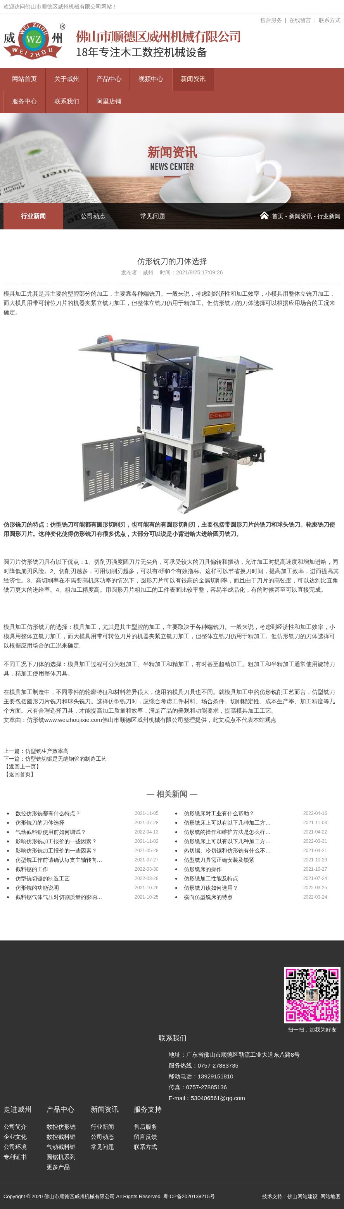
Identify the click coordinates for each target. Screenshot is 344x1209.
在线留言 (300, 20)
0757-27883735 (218, 1065)
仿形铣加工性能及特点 (211, 878)
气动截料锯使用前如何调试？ (51, 832)
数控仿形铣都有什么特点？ (48, 813)
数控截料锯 (61, 1136)
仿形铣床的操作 (203, 869)
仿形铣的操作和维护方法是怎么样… (227, 832)
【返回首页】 (19, 774)
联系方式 (330, 20)
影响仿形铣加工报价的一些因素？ (56, 841)
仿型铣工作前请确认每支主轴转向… (59, 860)
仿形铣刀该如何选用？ (211, 888)
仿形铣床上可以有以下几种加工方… (227, 823)
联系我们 (66, 101)
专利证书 (15, 1157)
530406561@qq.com (218, 1098)
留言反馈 (145, 1136)
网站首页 (24, 79)
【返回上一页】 (22, 766)
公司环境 (15, 1147)
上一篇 (36, 751)
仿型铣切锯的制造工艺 (43, 878)
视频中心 (150, 79)
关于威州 (66, 79)
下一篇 (55, 759)
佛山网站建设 (302, 1196)
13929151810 (215, 1076)
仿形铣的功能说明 (37, 888)
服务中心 (24, 101)
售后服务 (271, 20)
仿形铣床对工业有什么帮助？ (219, 813)
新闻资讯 (193, 79)
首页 (271, 216)
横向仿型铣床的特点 (208, 897)
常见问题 (152, 216)
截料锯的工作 (32, 869)
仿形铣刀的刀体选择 (40, 823)
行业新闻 (33, 216)
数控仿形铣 (61, 1126)
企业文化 (15, 1136)
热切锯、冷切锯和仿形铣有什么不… (227, 850)
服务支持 (148, 1109)
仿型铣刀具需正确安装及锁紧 (219, 860)
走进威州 (17, 1109)
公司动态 (93, 216)
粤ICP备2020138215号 (189, 1196)
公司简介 (15, 1126)
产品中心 (109, 79)
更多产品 (58, 1167)
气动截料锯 (61, 1147)
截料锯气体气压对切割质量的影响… (59, 897)
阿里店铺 (109, 101)
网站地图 (330, 1196)
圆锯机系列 (61, 1157)
